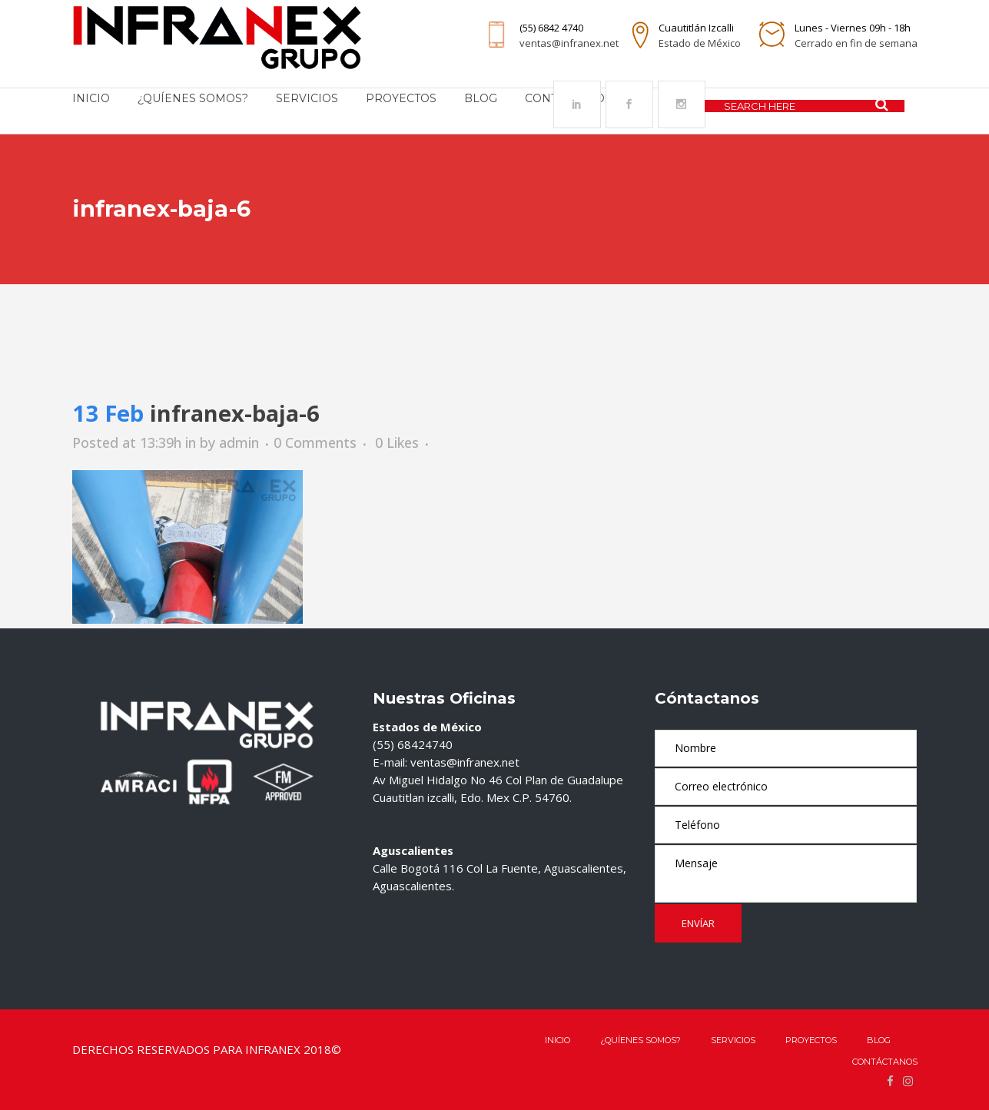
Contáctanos (885, 1061)
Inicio (557, 1040)
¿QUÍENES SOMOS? (640, 1040)
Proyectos (811, 1040)
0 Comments (315, 442)
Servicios (733, 1040)
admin (239, 442)
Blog (879, 1040)
